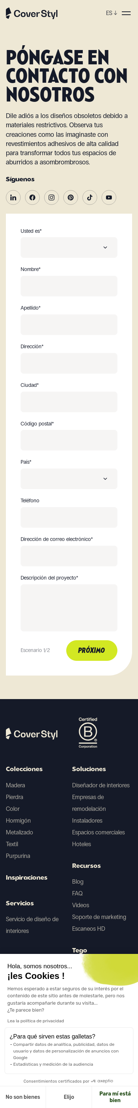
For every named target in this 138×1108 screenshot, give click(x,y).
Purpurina (18, 855)
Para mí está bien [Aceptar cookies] (73, 1097)
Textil (12, 844)
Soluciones (89, 770)
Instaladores (87, 820)
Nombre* (30, 269)
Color (13, 808)
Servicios (20, 904)
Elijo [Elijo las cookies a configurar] (27, 1097)
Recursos (86, 866)
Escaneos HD (88, 928)
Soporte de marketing (99, 916)
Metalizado (19, 832)
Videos (80, 905)
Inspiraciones (26, 878)
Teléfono (30, 501)
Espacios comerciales (98, 832)
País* (26, 462)
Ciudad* (30, 385)
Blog (78, 881)
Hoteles (81, 844)
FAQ (77, 893)
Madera (15, 785)
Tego (79, 951)
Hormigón (18, 820)
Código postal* (37, 424)
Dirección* (32, 347)
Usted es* (31, 231)
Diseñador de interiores (101, 785)
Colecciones (24, 770)
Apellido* (30, 308)
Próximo (91, 651)
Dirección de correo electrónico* (57, 539)
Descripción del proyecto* (49, 578)
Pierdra (14, 797)
